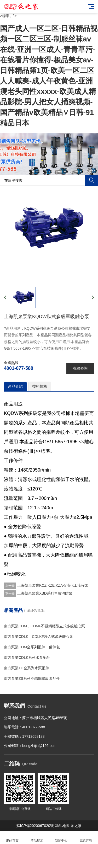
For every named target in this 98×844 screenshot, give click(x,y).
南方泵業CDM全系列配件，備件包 (32, 647)
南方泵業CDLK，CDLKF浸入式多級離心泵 (38, 636)
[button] (49, 170)
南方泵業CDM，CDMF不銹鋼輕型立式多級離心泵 (44, 626)
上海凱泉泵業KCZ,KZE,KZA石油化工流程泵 (52, 585)
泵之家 (76, 826)
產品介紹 (15, 386)
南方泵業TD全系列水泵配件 (26, 668)
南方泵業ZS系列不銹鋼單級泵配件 (32, 678)
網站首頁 (12, 837)
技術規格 (39, 386)
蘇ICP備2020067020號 (35, 826)
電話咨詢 (85, 837)
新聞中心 (61, 837)
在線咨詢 (80, 368)
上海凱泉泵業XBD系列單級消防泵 (44, 593)
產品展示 (37, 837)
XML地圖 (62, 826)
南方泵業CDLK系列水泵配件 (27, 657)
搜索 (91, 180)
